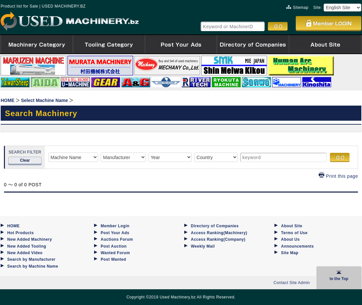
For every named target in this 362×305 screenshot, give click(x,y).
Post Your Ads (115, 233)
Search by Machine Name (32, 266)
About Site (291, 226)
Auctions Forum (117, 239)
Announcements (297, 246)
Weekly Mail (203, 246)
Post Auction (114, 246)
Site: (317, 7)
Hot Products (20, 233)
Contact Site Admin (291, 282)
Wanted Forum (115, 253)
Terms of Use (294, 233)
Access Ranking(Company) (218, 239)
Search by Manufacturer (31, 259)
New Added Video (25, 253)
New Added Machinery (29, 239)
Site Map (289, 253)
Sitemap (297, 7)
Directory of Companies (215, 226)
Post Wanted (113, 259)
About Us (290, 239)
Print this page (338, 176)
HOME (13, 226)
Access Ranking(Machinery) (219, 233)
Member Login (115, 226)
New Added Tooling (26, 246)
